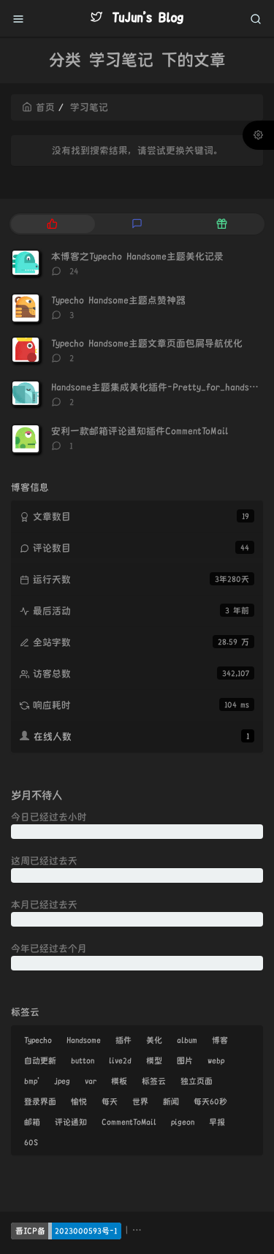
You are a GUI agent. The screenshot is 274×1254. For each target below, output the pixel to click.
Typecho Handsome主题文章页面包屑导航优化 (147, 343)
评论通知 (71, 1121)
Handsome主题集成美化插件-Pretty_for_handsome (158, 387)
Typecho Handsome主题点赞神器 (118, 300)
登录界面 (40, 1101)
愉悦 (79, 1101)
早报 (217, 1121)
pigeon (182, 1121)
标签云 (154, 1080)
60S (31, 1142)
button (82, 1060)
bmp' (31, 1080)
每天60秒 (210, 1101)
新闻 (171, 1101)
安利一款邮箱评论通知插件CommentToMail (139, 431)
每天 (110, 1101)
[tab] (51, 224)
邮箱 (32, 1121)
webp (216, 1060)
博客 (220, 1040)
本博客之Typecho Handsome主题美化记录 (137, 256)
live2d (120, 1060)
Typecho (38, 1040)
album (187, 1040)
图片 (185, 1060)
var (90, 1080)
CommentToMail (129, 1121)
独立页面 (196, 1080)
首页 (38, 107)
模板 (119, 1080)
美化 (154, 1040)
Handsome (83, 1040)
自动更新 (40, 1060)
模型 (154, 1060)
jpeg (62, 1080)
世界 (140, 1101)
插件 (123, 1040)
